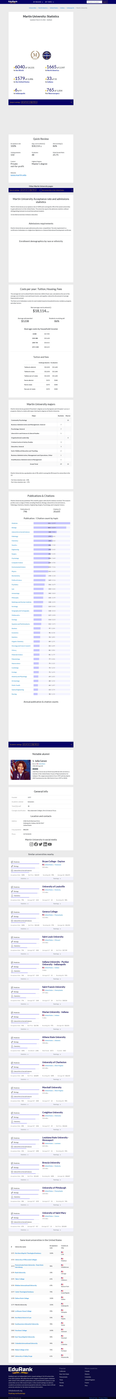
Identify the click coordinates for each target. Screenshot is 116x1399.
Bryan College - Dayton (53, 861)
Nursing (14, 694)
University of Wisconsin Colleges (26, 1259)
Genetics (14, 545)
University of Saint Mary (54, 1213)
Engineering (15, 549)
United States (54, 8)
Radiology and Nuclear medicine (21, 602)
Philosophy (15, 597)
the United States (22, 82)
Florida (61, 1382)
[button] (44, 143)
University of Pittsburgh (54, 1187)
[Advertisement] (24, 36)
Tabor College (19, 1279)
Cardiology (15, 668)
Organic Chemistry (17, 641)
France (87, 1382)
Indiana (62, 8)
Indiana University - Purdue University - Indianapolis (55, 963)
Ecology (14, 672)
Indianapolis (70, 8)
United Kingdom (90, 1380)
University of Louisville (53, 886)
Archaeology (16, 681)
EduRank (49, 20)
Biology (14, 527)
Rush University (20, 1272)
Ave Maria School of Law (23, 1317)
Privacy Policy (103, 1398)
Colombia (88, 1377)
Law (13, 589)
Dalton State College (22, 1298)
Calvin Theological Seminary (24, 1292)
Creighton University (52, 1112)
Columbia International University (26, 1343)
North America (43, 8)
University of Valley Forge (23, 1356)
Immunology (15, 593)
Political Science (17, 580)
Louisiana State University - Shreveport (55, 1138)
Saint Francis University (53, 987)
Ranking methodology (16, 1393)
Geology (14, 619)
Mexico (87, 1374)
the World (20, 70)
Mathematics (16, 615)
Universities (32, 8)
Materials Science (17, 654)
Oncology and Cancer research (21, 646)
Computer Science (17, 562)
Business (14, 628)
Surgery (14, 554)
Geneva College (50, 911)
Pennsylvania (63, 1377)
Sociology (15, 606)
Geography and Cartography (20, 611)
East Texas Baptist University (25, 1337)
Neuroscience (16, 663)
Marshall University (51, 1087)
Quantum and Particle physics (21, 624)
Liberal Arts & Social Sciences (21, 532)
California (62, 1371)
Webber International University (26, 1285)
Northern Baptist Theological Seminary (28, 1253)
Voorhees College (21, 1330)
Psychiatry (15, 584)
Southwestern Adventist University (27, 1324)
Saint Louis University (52, 936)
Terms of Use (93, 1398)
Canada (87, 1371)
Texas (61, 1380)
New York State (64, 1374)
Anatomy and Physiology (19, 676)
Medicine (14, 523)
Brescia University (51, 1162)
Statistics (14, 637)
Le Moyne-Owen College (23, 1311)
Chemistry (15, 541)
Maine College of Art (22, 1350)
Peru (86, 1385)
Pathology (15, 536)
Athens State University (54, 1037)
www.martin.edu (18, 175)
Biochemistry (16, 576)
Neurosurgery (53, 93)
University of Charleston (54, 1062)
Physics (14, 571)
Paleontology (16, 659)
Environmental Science (18, 567)
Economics (15, 633)
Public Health (16, 685)
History (14, 650)
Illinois (61, 1385)
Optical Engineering (18, 689)
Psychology (15, 558)
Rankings (57, 878)
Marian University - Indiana (55, 1012)
